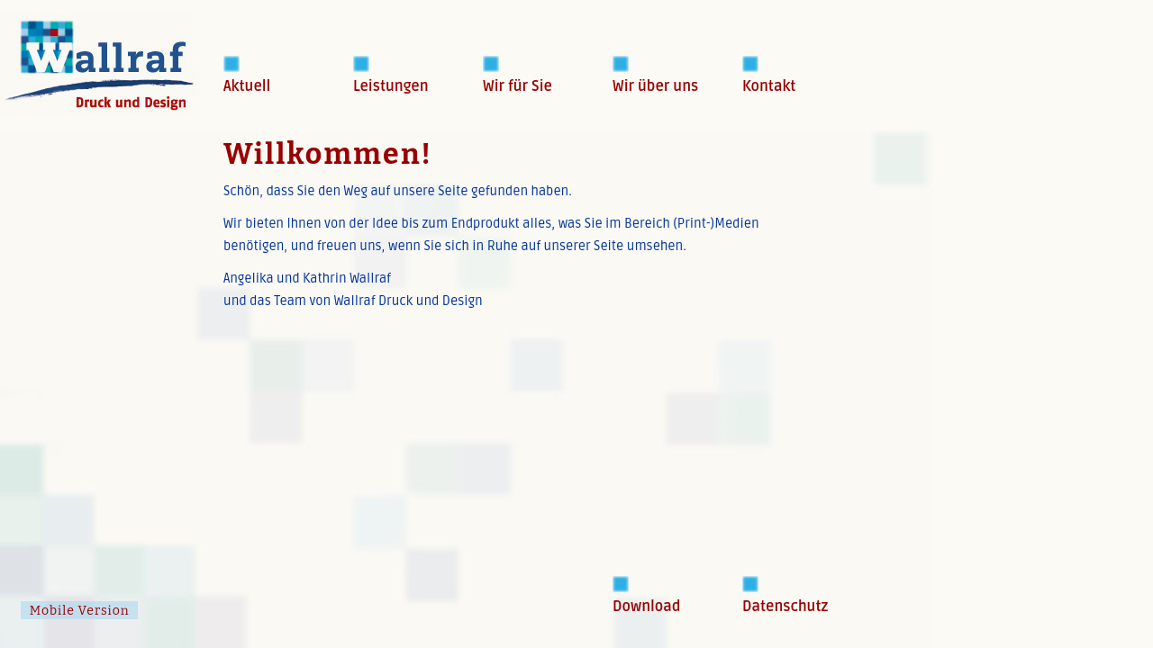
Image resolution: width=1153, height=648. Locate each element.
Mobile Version (80, 610)
